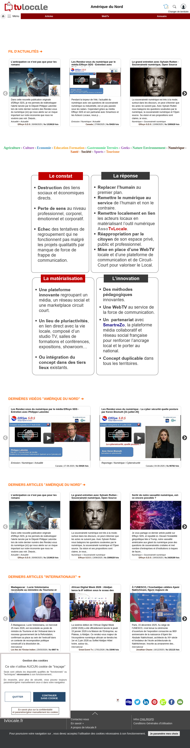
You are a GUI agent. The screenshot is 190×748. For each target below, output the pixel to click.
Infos (143, 719)
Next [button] (184, 93)
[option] (34, 93)
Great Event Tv (86, 650)
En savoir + (77, 723)
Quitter (17, 696)
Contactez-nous (80, 719)
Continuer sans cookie (49, 697)
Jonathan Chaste (144, 650)
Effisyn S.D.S (24, 124)
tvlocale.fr (13, 720)
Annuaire (162, 16)
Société (86, 152)
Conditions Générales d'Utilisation (152, 723)
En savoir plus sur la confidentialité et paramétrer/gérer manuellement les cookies (35, 711)
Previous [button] (5, 93)
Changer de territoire (178, 11)
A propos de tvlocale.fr (83, 727)
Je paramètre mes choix (164, 733)
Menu (16, 16)
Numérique (176, 148)
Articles (49, 16)
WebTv (105, 16)
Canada (89, 124)
